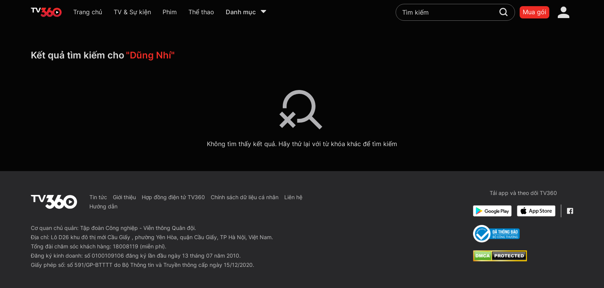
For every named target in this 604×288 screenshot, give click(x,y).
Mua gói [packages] (534, 12)
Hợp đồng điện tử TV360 (173, 197)
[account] (563, 12)
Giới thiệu (124, 197)
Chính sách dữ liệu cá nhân (245, 197)
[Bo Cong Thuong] (496, 234)
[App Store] (536, 211)
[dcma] (500, 259)
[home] (46, 12)
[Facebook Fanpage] (570, 211)
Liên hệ (293, 197)
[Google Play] (492, 211)
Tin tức (98, 197)
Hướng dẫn (103, 206)
